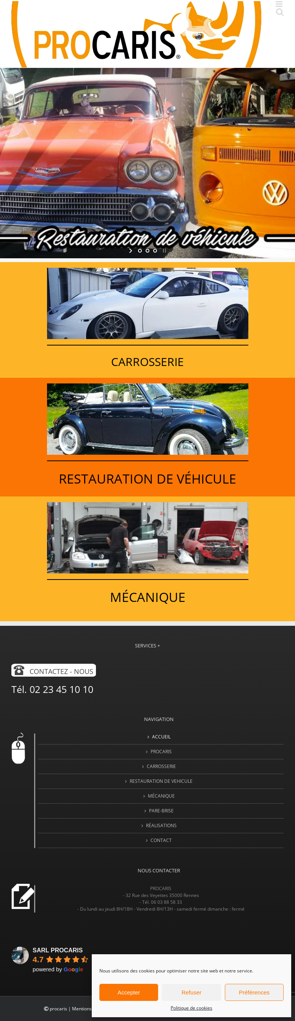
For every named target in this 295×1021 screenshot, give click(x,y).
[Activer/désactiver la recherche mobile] (280, 12)
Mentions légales (90, 1008)
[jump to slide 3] (155, 250)
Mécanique (147, 597)
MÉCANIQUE (161, 796)
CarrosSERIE (147, 361)
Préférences (254, 992)
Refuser (192, 992)
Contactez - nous (61, 671)
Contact (161, 840)
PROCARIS (161, 751)
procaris (58, 1008)
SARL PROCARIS (58, 950)
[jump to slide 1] (140, 250)
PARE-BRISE (161, 810)
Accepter (129, 992)
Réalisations (161, 825)
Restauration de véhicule (147, 478)
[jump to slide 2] (147, 250)
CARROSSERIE (161, 766)
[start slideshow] (131, 250)
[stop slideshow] (163, 250)
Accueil (161, 737)
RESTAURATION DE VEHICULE (161, 781)
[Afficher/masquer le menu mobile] (280, 4)
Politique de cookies (191, 1008)
